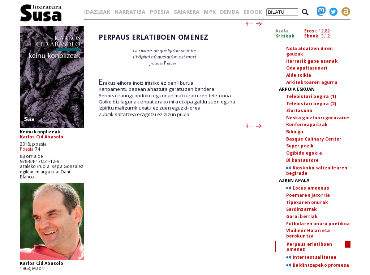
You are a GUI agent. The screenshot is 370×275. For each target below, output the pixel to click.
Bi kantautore (302, 160)
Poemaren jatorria (308, 195)
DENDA (229, 11)
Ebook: (312, 36)
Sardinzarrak (301, 209)
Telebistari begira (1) (311, 96)
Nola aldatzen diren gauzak (309, 51)
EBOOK (253, 11)
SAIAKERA (186, 11)
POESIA (159, 11)
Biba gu (295, 132)
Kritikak (284, 36)
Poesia (27, 149)
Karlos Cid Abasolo (42, 137)
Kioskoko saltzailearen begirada (317, 170)
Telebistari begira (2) (311, 104)
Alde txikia (298, 75)
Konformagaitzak (307, 124)
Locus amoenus (311, 188)
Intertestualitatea (315, 257)
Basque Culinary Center (314, 139)
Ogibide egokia (304, 153)
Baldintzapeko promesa (321, 265)
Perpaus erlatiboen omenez (309, 247)
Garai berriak (302, 216)
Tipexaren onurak (307, 202)
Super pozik (300, 146)
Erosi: (311, 31)
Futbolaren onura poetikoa (318, 224)
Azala (281, 31)
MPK (209, 11)
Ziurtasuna (299, 110)
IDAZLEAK (97, 11)
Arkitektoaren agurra (311, 82)
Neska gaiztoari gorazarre (317, 118)
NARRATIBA (130, 11)
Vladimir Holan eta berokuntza (308, 233)
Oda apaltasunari (307, 68)
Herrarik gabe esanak (312, 61)
